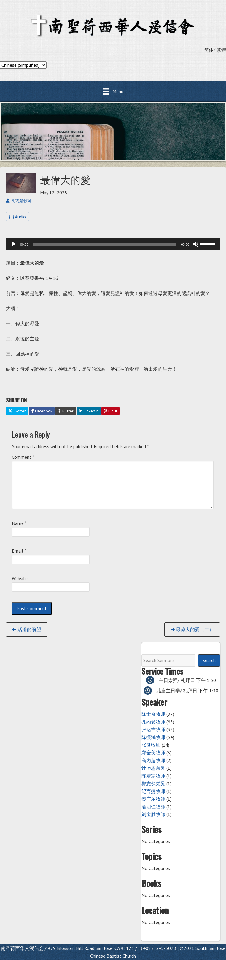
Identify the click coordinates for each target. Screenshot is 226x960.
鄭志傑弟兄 (153, 783)
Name (19, 523)
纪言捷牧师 (153, 791)
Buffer (66, 411)
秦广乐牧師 (153, 799)
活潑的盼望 (26, 629)
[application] (113, 244)
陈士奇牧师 (153, 714)
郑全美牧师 (153, 753)
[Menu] (112, 91)
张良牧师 (150, 745)
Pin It (110, 411)
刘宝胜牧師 (153, 814)
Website (20, 578)
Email (19, 551)
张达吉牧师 (153, 729)
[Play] (14, 244)
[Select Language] (23, 65)
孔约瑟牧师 (153, 722)
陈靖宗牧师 (153, 776)
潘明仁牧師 (153, 807)
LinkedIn (88, 411)
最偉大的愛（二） (192, 629)
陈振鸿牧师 (153, 737)
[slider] (104, 244)
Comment (23, 457)
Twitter (17, 411)
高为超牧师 (153, 760)
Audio (17, 217)
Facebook (41, 411)
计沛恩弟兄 (153, 768)
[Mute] (196, 244)
